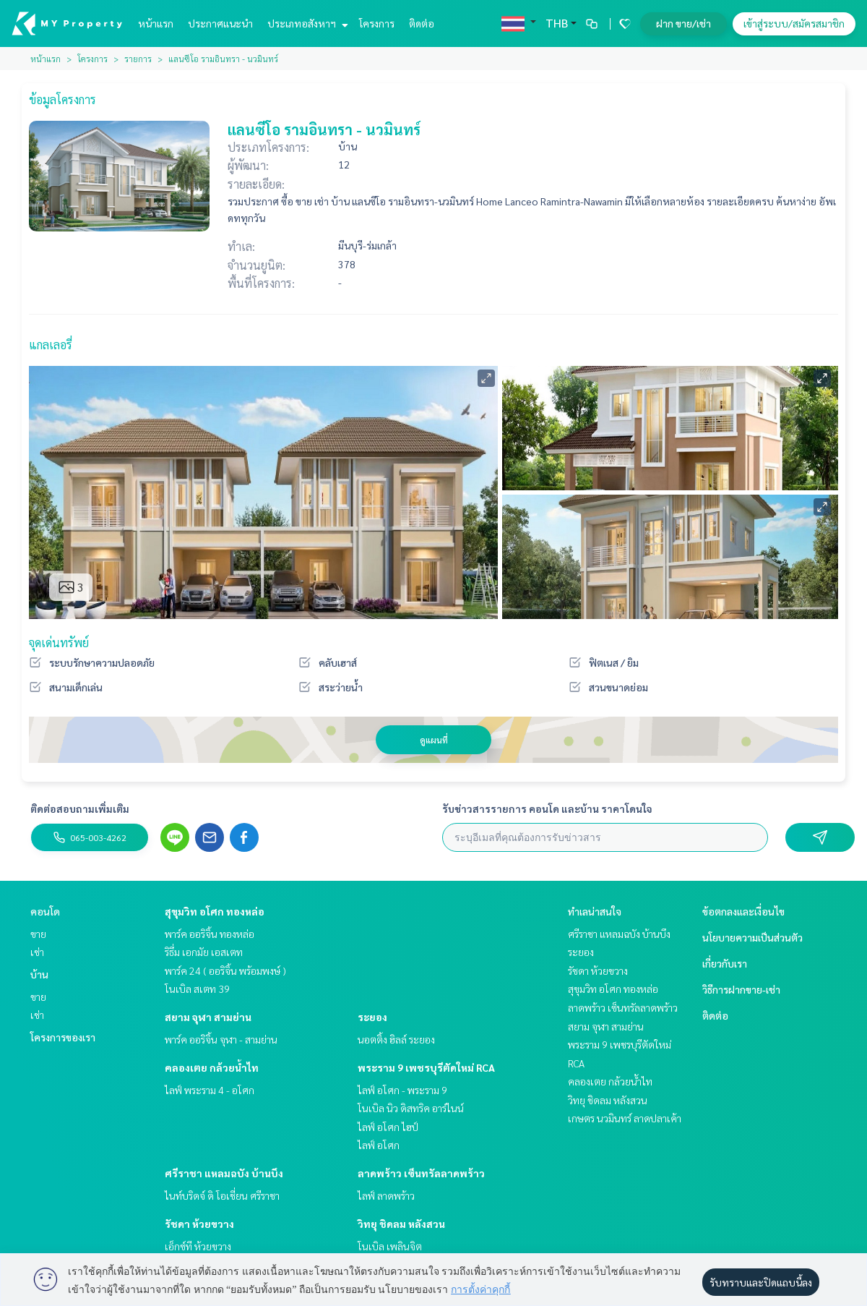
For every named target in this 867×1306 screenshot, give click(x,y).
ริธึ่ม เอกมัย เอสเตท (204, 951)
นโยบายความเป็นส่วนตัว (752, 937)
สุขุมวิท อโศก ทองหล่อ (214, 911)
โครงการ (376, 23)
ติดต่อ (421, 23)
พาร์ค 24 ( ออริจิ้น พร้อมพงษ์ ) (225, 970)
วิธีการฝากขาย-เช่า (741, 989)
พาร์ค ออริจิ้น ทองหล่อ (209, 933)
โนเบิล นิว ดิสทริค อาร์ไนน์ (411, 1107)
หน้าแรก (155, 23)
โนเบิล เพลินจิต (390, 1245)
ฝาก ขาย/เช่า (683, 23)
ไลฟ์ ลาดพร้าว (386, 1195)
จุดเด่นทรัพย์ (59, 642)
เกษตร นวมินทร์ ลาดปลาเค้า (624, 1117)
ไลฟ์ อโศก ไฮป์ (388, 1126)
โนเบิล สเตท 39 (197, 988)
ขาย (38, 933)
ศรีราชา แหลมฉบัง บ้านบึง (224, 1172)
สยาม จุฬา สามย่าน (208, 1016)
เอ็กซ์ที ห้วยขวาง (198, 1245)
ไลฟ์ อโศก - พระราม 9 (402, 1089)
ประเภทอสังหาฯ (306, 23)
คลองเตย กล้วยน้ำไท (212, 1067)
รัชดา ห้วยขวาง (199, 1223)
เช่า (37, 951)
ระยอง (372, 1016)
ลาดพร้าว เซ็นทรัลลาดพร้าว (421, 1172)
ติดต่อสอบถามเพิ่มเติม (79, 808)
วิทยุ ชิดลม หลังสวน (401, 1223)
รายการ (138, 58)
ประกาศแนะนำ (220, 23)
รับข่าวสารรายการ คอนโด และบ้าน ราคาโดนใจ (547, 808)
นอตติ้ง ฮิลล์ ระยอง (396, 1039)
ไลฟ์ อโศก (379, 1144)
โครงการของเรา (62, 1036)
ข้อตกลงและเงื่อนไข (743, 911)
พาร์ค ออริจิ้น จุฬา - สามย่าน (221, 1039)
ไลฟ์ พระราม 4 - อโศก (209, 1089)
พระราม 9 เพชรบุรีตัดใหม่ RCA (426, 1067)
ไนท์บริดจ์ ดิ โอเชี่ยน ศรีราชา (222, 1195)
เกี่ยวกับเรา (724, 963)
